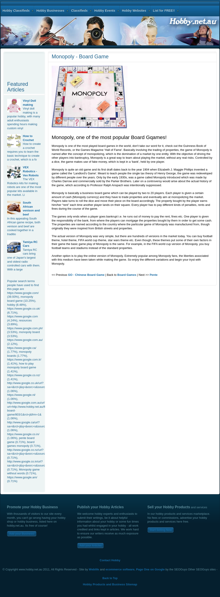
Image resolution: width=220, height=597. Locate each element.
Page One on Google (150, 569)
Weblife (94, 569)
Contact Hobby (110, 560)
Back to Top (110, 578)
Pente (153, 274)
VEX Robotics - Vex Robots (31, 171)
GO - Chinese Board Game (86, 274)
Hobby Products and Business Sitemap (110, 584)
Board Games (126, 274)
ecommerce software (120, 569)
